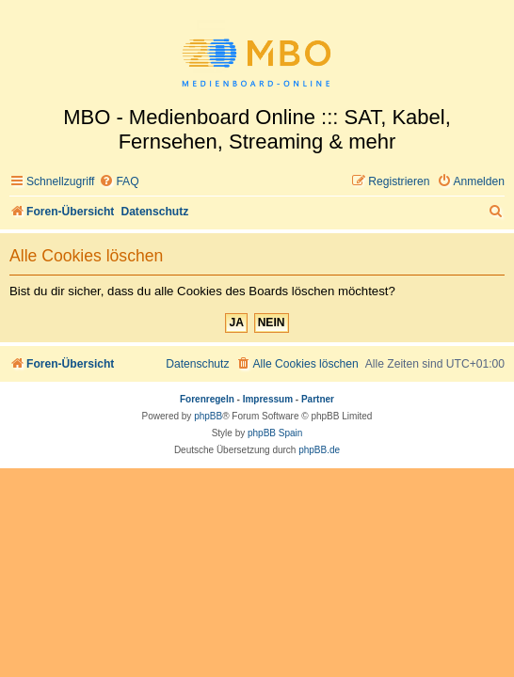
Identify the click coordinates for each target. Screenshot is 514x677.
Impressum (268, 399)
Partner (317, 399)
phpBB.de (319, 450)
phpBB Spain (275, 433)
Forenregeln (207, 399)
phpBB (208, 416)
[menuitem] (118, 182)
